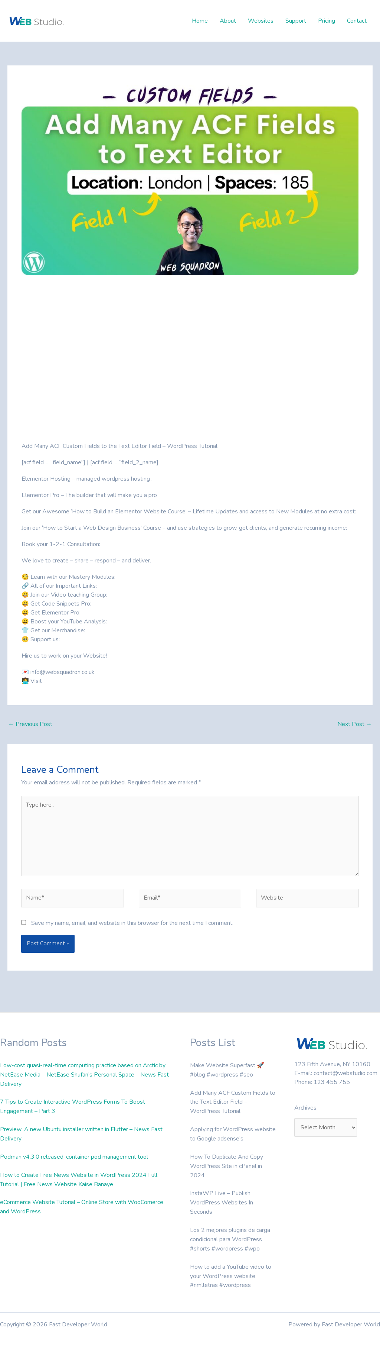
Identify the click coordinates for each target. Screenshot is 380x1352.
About (228, 21)
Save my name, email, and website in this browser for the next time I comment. (132, 924)
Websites (260, 21)
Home (200, 21)
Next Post (354, 724)
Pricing (326, 21)
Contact (357, 21)
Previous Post (30, 724)
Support (295, 21)
